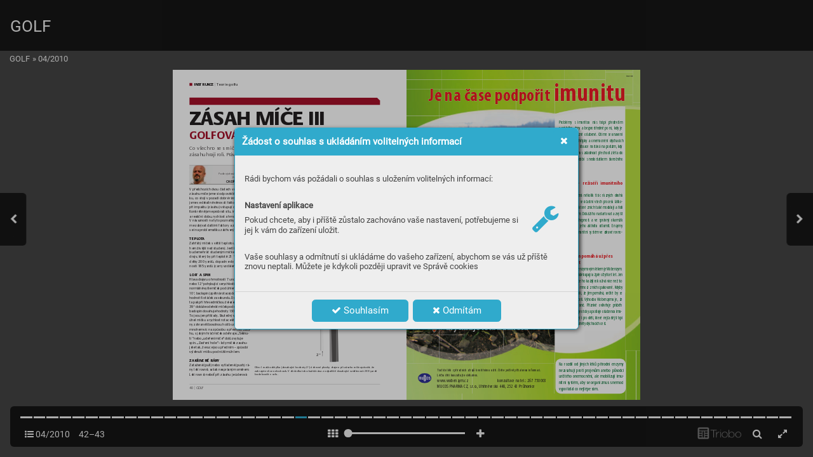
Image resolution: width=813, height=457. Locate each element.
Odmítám (457, 310)
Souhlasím (360, 310)
